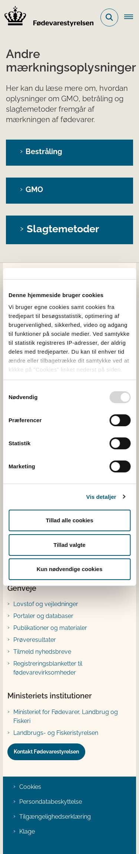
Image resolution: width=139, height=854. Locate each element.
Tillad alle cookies (69, 520)
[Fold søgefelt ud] (109, 17)
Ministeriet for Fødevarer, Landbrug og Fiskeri (65, 716)
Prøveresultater (34, 639)
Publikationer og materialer (50, 627)
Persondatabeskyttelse (50, 801)
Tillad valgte (69, 545)
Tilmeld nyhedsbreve (42, 651)
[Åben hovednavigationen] (131, 17)
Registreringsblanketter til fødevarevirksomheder (47, 668)
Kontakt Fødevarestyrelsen (46, 752)
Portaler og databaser (43, 615)
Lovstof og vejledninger (45, 604)
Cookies (30, 786)
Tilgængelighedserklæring (55, 816)
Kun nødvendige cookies (70, 569)
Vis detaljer (101, 497)
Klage (27, 831)
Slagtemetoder (63, 229)
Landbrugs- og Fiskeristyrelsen (55, 732)
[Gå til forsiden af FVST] (46, 17)
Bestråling (44, 151)
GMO (34, 189)
